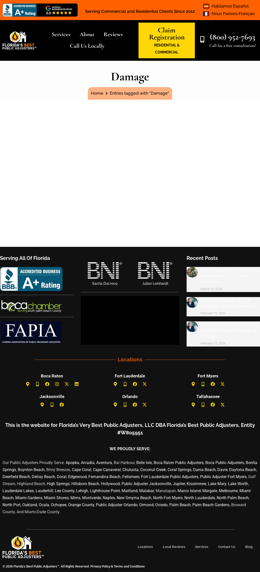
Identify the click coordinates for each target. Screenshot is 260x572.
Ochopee (58, 504)
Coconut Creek (153, 469)
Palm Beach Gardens (210, 504)
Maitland (130, 490)
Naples (109, 497)
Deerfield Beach (16, 476)
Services (201, 547)
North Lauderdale (199, 497)
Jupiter (179, 483)
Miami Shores (56, 497)
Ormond (146, 504)
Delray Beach (43, 476)
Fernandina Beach (104, 476)
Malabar (146, 490)
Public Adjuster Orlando (117, 504)
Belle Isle (144, 462)
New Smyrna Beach (134, 497)
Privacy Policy (100, 566)
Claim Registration (167, 33)
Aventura (104, 462)
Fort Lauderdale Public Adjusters (169, 476)
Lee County (64, 490)
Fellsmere (130, 476)
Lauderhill (44, 490)
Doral (61, 476)
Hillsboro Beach (85, 483)
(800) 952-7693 (232, 37)
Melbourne (228, 490)
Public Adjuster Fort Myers (223, 476)
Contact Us (226, 547)
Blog (248, 547)
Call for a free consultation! (232, 45)
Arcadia (87, 462)
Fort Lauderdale (130, 375)
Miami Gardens (28, 497)
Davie (222, 469)
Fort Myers (208, 375)
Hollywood (110, 483)
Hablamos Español (230, 6)
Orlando (130, 396)
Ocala (44, 504)
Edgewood (77, 476)
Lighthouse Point (105, 490)
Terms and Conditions (129, 566)
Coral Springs (179, 469)
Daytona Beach (242, 469)
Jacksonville (52, 396)
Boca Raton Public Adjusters (179, 462)
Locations (145, 547)
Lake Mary (217, 483)
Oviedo (161, 504)
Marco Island (189, 490)
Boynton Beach (31, 469)
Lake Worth (238, 483)
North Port (12, 504)
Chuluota (130, 469)
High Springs (58, 483)
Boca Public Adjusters (224, 462)
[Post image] (192, 272)
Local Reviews (174, 547)
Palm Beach (180, 504)
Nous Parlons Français (233, 13)
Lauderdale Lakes (18, 490)
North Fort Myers (168, 497)
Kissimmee (196, 483)
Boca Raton (52, 375)
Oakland (29, 504)
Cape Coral (81, 469)
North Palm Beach (233, 497)
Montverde (91, 497)
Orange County (81, 504)
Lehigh (82, 490)
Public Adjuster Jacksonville (146, 483)
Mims (75, 497)
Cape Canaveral (107, 469)
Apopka (72, 462)
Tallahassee (208, 396)
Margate (209, 490)
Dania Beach (204, 469)
